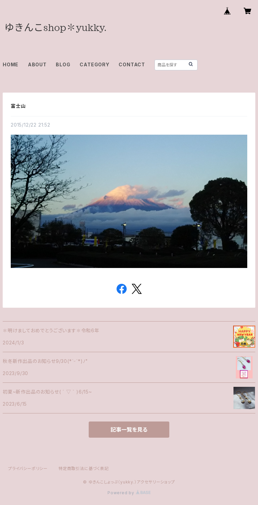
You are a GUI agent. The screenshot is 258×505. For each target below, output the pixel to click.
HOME (10, 64)
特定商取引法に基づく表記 (83, 468)
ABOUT (37, 64)
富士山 (18, 106)
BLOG (63, 64)
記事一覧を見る (129, 429)
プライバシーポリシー (28, 468)
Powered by (129, 492)
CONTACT (132, 64)
